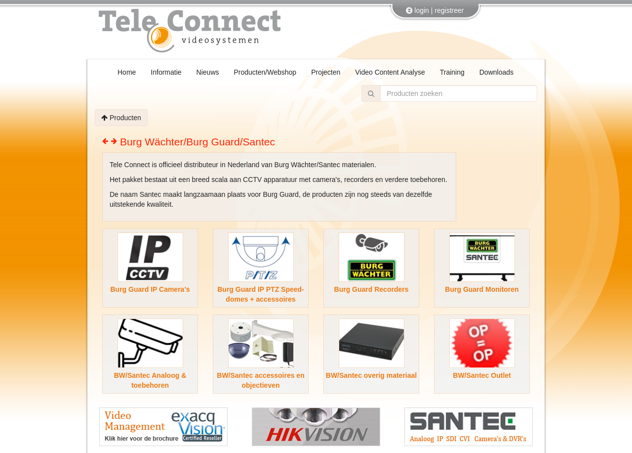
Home (127, 72)
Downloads (496, 72)
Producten (121, 118)
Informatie (166, 72)
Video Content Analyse (390, 72)
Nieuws (208, 72)
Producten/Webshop (265, 72)
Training (452, 72)
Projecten (325, 72)
